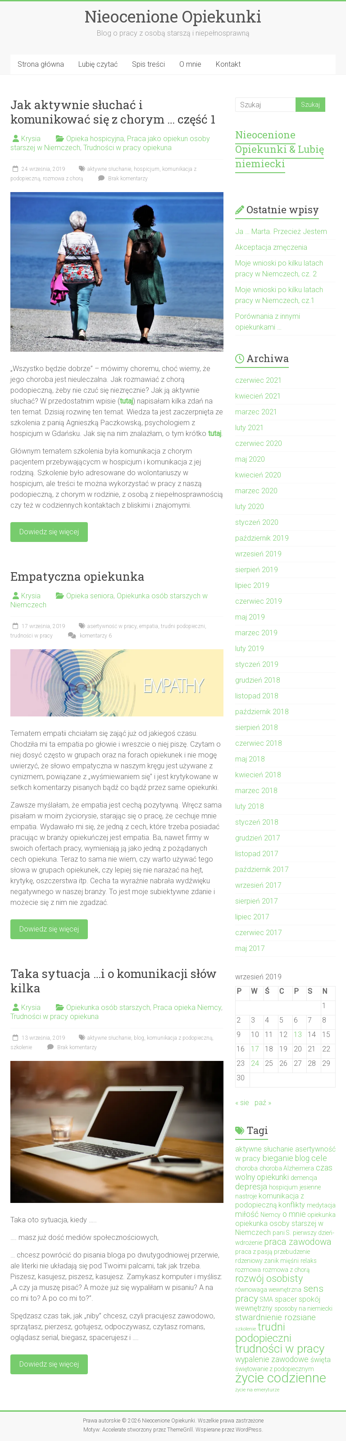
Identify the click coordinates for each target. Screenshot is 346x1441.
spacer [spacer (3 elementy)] (286, 1299)
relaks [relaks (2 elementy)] (308, 1260)
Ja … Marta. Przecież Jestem (281, 231)
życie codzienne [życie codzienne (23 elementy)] (280, 1378)
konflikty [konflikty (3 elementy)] (291, 1205)
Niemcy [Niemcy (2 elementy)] (270, 1214)
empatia (148, 626)
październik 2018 (262, 711)
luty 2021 (249, 427)
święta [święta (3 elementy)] (320, 1359)
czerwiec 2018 (258, 743)
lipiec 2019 (252, 585)
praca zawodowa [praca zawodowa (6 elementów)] (298, 1241)
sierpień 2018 (256, 727)
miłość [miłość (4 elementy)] (247, 1214)
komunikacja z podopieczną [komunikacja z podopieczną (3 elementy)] (269, 1200)
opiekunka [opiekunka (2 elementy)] (322, 1214)
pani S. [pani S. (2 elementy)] (282, 1232)
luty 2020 (249, 506)
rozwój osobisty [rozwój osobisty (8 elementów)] (269, 1278)
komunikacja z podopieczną (179, 1038)
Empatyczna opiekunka (77, 576)
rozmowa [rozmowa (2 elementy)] (248, 1269)
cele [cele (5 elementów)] (319, 1158)
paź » (263, 1102)
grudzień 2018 (257, 680)
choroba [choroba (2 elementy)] (246, 1168)
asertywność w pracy (112, 626)
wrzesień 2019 (258, 554)
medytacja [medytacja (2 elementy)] (321, 1205)
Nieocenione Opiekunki (173, 16)
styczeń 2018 (256, 822)
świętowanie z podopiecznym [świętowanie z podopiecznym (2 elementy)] (274, 1368)
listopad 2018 (256, 696)
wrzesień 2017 (258, 885)
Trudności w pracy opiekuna (127, 147)
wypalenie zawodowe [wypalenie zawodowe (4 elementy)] (272, 1359)
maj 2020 (250, 459)
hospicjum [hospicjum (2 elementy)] (283, 1187)
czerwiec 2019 (258, 601)
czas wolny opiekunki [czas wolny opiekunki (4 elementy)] (283, 1172)
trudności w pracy (31, 636)
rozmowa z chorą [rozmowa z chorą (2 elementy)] (286, 1269)
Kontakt (228, 64)
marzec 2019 (256, 633)
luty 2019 (249, 648)
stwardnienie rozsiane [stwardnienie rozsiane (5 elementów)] (275, 1317)
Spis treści (148, 64)
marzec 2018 (256, 790)
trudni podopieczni (183, 626)
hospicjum (146, 169)
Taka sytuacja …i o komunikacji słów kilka (113, 981)
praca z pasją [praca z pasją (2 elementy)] (253, 1251)
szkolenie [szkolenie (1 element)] (245, 1329)
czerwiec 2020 (258, 443)
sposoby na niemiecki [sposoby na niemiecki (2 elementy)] (303, 1308)
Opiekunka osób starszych (108, 1007)
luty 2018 (249, 806)
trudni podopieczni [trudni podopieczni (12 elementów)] (263, 1332)
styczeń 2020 (256, 522)
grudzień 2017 (257, 838)
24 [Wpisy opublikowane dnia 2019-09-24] (255, 1063)
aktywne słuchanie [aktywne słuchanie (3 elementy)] (264, 1149)
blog (139, 1038)
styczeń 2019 (256, 664)
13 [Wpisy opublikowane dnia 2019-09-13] (298, 1034)
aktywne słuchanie (109, 169)
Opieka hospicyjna (95, 138)
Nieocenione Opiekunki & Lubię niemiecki (279, 149)
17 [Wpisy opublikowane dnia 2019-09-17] (255, 1049)
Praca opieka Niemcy (187, 1007)
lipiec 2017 (252, 917)
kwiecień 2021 (258, 396)
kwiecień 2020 (258, 475)
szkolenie (21, 1047)
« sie (242, 1102)
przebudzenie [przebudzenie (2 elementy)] (292, 1251)
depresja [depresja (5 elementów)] (251, 1186)
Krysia (31, 138)
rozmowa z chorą (63, 178)
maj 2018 (250, 759)
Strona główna (41, 64)
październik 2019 (262, 538)
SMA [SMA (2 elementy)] (266, 1299)
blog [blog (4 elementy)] (302, 1158)
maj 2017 (250, 948)
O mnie (190, 64)
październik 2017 (262, 869)
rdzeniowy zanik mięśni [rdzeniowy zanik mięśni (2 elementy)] (267, 1260)
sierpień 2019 (256, 569)
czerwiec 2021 (258, 380)
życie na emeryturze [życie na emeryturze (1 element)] (257, 1390)
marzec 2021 (256, 412)
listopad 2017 (256, 853)
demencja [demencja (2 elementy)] (304, 1177)
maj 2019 (250, 617)
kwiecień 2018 (258, 775)
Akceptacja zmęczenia (271, 247)
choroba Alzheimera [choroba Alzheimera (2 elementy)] (287, 1168)
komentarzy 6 (89, 636)
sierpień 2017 (256, 901)
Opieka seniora (90, 596)
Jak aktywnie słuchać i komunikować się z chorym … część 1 (112, 112)
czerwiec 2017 (258, 932)
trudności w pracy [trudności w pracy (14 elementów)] (279, 1348)
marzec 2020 (256, 490)
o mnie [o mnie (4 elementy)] (294, 1214)
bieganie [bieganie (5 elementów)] (277, 1158)
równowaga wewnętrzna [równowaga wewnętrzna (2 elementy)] (268, 1289)
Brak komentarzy (122, 178)
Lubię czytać (98, 64)
